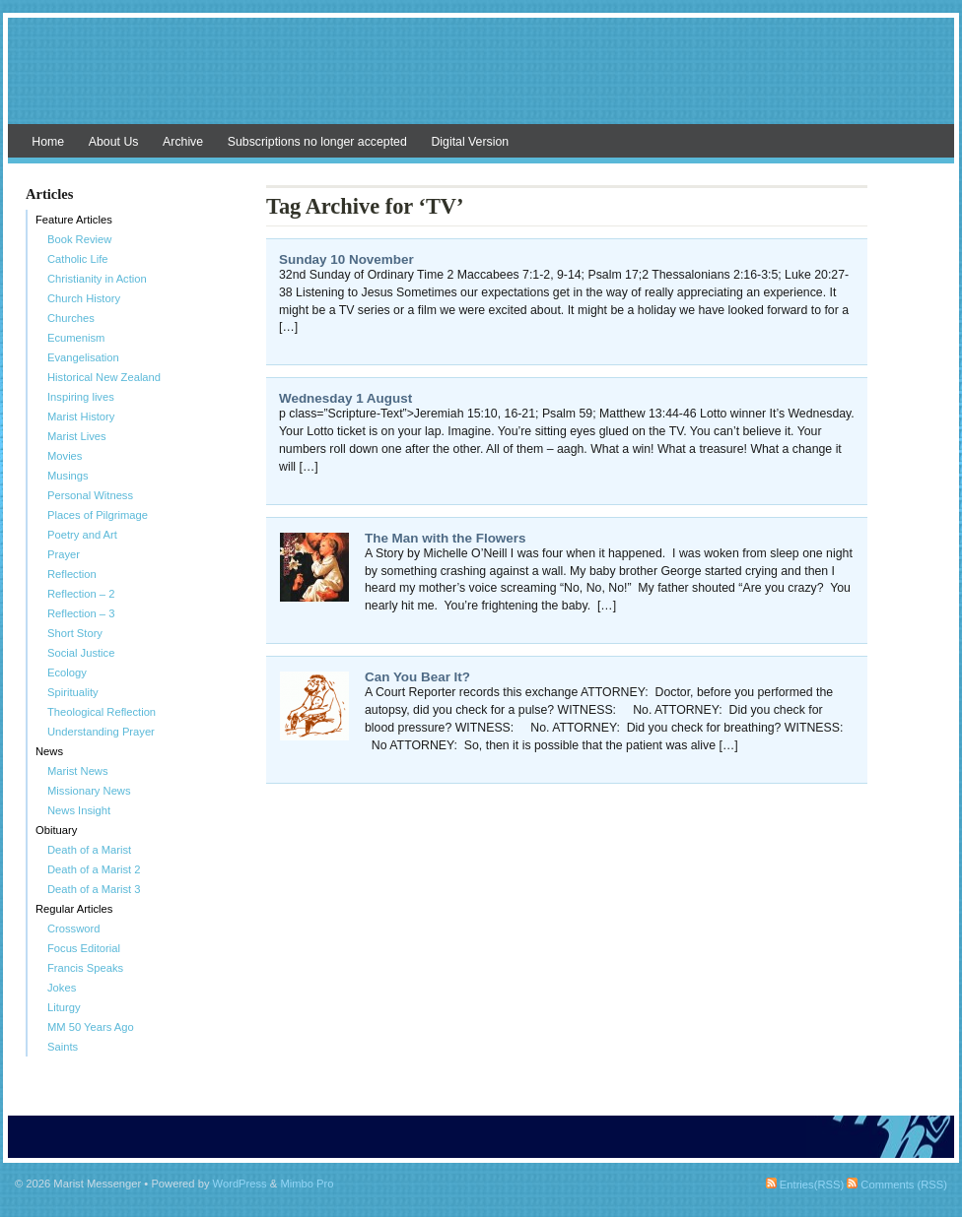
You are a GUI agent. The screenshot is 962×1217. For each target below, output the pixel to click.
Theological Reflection (101, 712)
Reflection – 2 (80, 594)
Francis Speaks (85, 968)
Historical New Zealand (104, 377)
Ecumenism (75, 338)
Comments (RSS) (897, 1184)
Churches (71, 318)
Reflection (72, 574)
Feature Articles (73, 219)
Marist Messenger (481, 80)
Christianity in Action (97, 279)
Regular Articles (73, 909)
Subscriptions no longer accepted (317, 142)
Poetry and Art (82, 535)
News (49, 751)
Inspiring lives (80, 397)
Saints (62, 1047)
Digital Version (470, 142)
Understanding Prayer (101, 731)
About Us (114, 142)
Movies (64, 456)
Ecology (67, 672)
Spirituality (73, 692)
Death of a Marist (89, 850)
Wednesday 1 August (345, 398)
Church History (83, 298)
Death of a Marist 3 (94, 889)
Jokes (61, 987)
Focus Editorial (83, 948)
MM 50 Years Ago (90, 1027)
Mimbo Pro (306, 1183)
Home (48, 142)
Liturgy (64, 1007)
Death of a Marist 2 (94, 869)
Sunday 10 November (346, 259)
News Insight (78, 810)
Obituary (56, 830)
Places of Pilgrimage (97, 515)
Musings (68, 475)
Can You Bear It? (417, 677)
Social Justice (80, 653)
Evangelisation (83, 357)
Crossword (73, 928)
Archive (183, 142)
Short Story (75, 633)
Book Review (79, 239)
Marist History (80, 416)
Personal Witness (90, 495)
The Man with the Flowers (445, 538)
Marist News (77, 771)
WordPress (240, 1183)
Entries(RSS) (805, 1184)
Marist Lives (76, 436)
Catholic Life (77, 259)
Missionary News (89, 791)
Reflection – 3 (80, 613)
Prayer (63, 554)
